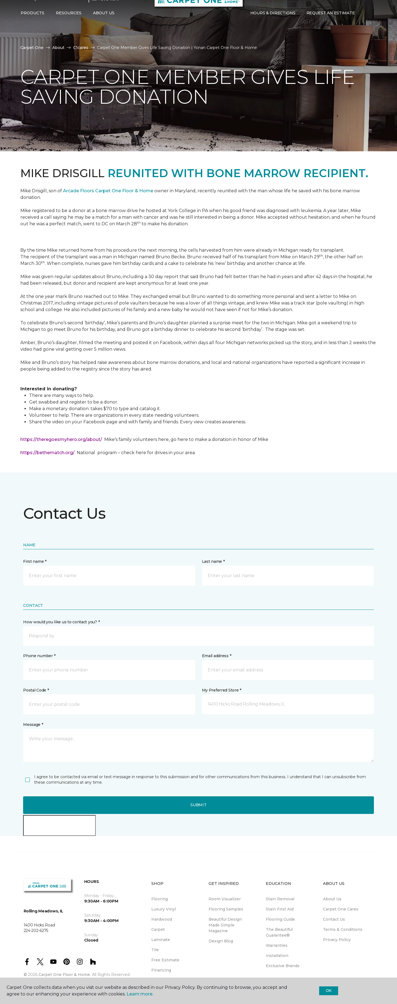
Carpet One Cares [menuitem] (340, 909)
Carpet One (31, 47)
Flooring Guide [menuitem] (280, 919)
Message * (33, 724)
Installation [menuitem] (277, 955)
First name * (34, 561)
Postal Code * (36, 690)
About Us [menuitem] (332, 898)
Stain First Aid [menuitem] (280, 909)
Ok (329, 990)
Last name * (213, 561)
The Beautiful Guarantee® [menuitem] (279, 932)
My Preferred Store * (221, 690)
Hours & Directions (272, 23)
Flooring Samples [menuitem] (226, 909)
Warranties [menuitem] (277, 945)
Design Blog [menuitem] (221, 941)
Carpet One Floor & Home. (65, 974)
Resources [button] (68, 23)
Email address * (216, 656)
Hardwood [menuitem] (161, 919)
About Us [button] (103, 23)
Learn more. (140, 994)
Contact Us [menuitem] (334, 919)
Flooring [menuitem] (159, 898)
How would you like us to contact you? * (61, 622)
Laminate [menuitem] (160, 939)
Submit (198, 804)
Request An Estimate (330, 23)
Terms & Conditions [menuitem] (342, 929)
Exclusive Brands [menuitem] (283, 965)
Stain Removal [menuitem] (280, 898)
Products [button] (32, 23)
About (58, 47)
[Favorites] (371, 24)
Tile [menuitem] (155, 949)
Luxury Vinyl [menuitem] (163, 909)
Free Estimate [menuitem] (165, 960)
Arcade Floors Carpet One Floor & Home (108, 190)
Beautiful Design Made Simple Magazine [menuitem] (225, 925)
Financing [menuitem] (161, 970)
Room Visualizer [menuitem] (225, 898)
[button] (364, 24)
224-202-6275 (105, 9)
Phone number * (39, 656)
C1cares (80, 47)
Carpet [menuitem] (158, 929)
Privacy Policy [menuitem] (337, 939)
